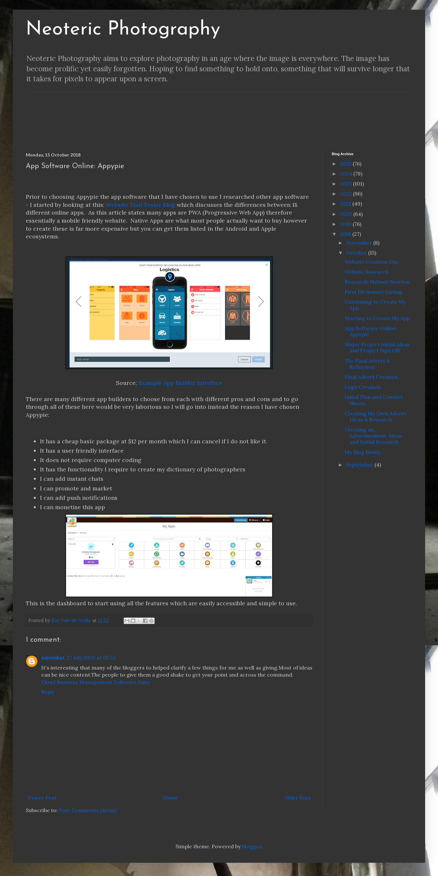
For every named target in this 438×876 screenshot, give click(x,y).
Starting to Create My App (377, 318)
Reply (47, 692)
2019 (346, 224)
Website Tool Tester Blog (140, 204)
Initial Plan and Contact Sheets (374, 400)
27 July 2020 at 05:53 (91, 657)
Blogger (251, 846)
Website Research (366, 271)
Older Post (297, 797)
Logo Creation (363, 387)
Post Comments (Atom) (88, 810)
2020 (346, 214)
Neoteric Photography (123, 29)
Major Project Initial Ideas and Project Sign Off (377, 347)
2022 (346, 193)
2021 (346, 203)
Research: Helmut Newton (377, 281)
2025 (346, 163)
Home (170, 797)
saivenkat (52, 657)
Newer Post (42, 797)
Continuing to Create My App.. (375, 304)
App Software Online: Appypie (371, 331)
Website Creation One (372, 261)
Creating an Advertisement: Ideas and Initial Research (373, 435)
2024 (346, 173)
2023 (346, 183)
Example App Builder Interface (180, 383)
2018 (346, 234)
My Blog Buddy (363, 452)
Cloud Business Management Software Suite (95, 682)
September (360, 464)
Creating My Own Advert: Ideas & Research (376, 416)
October (357, 252)
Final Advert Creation (371, 377)
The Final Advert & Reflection (367, 363)
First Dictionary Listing (373, 291)
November (359, 242)
